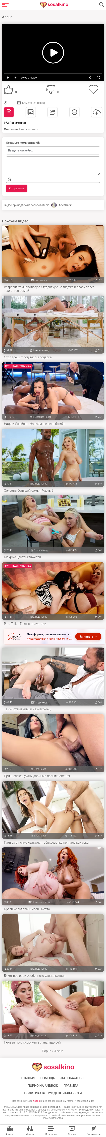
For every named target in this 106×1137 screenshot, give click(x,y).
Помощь (47, 1078)
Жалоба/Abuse (72, 1078)
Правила (70, 1086)
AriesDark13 (66, 205)
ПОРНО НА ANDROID (43, 1086)
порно (36, 1101)
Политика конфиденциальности (53, 1093)
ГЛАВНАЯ (28, 1078)
